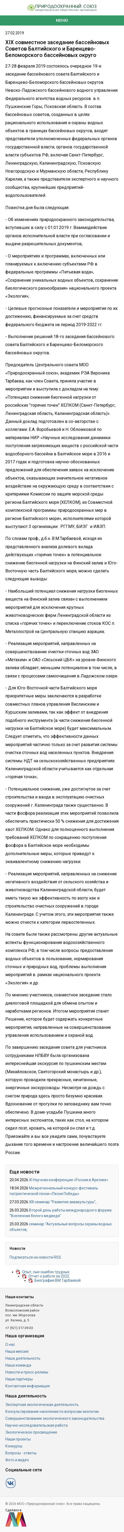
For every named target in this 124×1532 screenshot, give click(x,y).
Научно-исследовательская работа (36, 1425)
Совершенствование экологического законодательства (54, 1418)
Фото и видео (17, 1460)
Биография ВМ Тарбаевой (58, 1280)
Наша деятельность (22, 1358)
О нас (10, 1344)
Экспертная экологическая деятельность (42, 1404)
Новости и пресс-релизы (26, 1372)
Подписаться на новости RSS (35, 1257)
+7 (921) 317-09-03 (19, 1328)
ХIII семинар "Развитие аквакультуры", (62, 1202)
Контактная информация (27, 1386)
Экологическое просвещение (31, 1432)
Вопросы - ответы (20, 1453)
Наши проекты (18, 1439)
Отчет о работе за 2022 (48, 1276)
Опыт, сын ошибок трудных (45, 1272)
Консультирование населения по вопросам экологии (52, 1411)
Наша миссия (16, 1351)
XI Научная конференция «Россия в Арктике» (68, 1180)
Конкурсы (13, 1446)
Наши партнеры (19, 1379)
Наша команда (18, 1365)
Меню (62, 20)
